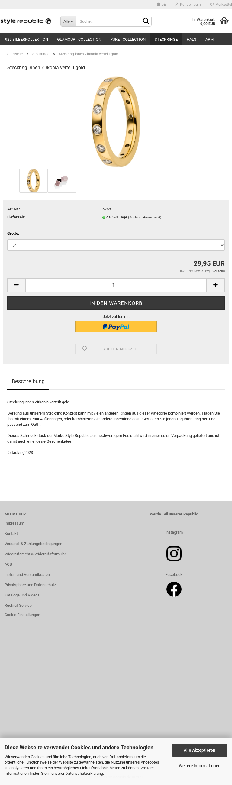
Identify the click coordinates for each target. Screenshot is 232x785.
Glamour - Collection (79, 39)
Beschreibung (28, 381)
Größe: (13, 233)
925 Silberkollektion (26, 39)
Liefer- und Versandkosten (27, 574)
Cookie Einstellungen (22, 614)
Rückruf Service (18, 605)
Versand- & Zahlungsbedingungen (33, 543)
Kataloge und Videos (22, 595)
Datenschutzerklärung (84, 773)
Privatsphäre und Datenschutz (30, 585)
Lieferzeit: (16, 217)
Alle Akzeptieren (199, 750)
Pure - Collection (128, 39)
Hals (191, 39)
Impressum (14, 523)
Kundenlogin (188, 4)
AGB (8, 564)
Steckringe (166, 39)
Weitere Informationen (200, 765)
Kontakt (11, 533)
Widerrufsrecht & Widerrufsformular (35, 554)
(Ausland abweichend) (144, 217)
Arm (209, 39)
